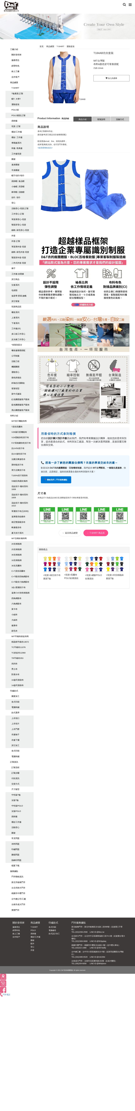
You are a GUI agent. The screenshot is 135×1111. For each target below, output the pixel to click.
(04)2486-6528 (81, 957)
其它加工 (15, 745)
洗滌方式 (120, 119)
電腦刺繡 (15, 707)
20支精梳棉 (16, 544)
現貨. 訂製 (15, 126)
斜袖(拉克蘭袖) (18, 383)
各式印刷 (15, 702)
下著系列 (15, 323)
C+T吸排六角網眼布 (20, 582)
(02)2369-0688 (81, 941)
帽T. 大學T (16, 99)
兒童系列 (15, 285)
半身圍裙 (15, 170)
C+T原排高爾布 (18, 571)
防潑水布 (15, 674)
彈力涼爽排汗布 (18, 470)
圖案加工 (15, 696)
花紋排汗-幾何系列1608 (19, 487)
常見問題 (15, 838)
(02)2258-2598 (81, 932)
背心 (13, 203)
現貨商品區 (16, 306)
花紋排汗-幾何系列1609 (19, 496)
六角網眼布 (16, 604)
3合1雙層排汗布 (18, 587)
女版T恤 (15, 800)
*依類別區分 (16, 345)
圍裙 (13, 159)
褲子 (13, 268)
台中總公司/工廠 (18, 899)
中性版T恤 (16, 795)
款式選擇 (15, 712)
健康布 (14, 625)
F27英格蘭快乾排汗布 (21, 443)
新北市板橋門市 (18, 882)
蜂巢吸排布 (16, 527)
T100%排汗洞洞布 (19, 475)
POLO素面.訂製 (18, 115)
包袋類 (14, 290)
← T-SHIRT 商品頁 (96, 533)
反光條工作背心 (18, 339)
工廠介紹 (14, 49)
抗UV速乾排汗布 (18, 454)
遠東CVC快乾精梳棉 (20, 593)
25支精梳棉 (16, 549)
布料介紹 (14, 416)
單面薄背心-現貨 (18, 219)
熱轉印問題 (16, 860)
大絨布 (14, 620)
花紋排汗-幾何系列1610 (19, 504)
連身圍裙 (15, 164)
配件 (32, 944)
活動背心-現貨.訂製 (19, 208)
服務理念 (15, 60)
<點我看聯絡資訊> (45, 148)
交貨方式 (15, 784)
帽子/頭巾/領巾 (17, 175)
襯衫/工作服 (16, 132)
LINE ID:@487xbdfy (98, 948)
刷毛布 (14, 631)
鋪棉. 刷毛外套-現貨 (20, 252)
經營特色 (15, 66)
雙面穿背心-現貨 (18, 225)
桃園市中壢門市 (18, 893)
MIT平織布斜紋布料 (20, 636)
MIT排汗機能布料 (19, 421)
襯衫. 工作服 (16, 137)
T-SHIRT (15, 88)
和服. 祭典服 (16, 148)
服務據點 (14, 871)
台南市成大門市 (18, 904)
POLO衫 (15, 110)
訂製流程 (15, 767)
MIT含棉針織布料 (19, 538)
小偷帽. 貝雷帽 (17, 186)
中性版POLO (17, 806)
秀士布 (14, 669)
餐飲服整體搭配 (18, 350)
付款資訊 (15, 778)
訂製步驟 (15, 773)
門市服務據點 (78, 922)
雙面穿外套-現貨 (18, 257)
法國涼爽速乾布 (18, 459)
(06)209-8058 (80, 963)
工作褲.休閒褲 (17, 274)
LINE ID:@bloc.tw (97, 932)
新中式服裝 (16, 394)
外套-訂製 (15, 241)
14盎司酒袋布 (17, 685)
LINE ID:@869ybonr (98, 963)
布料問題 (15, 844)
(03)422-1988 (80, 948)
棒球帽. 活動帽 (17, 192)
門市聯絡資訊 (17, 876)
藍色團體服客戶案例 (20, 405)
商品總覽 (14, 82)
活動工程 (15, 361)
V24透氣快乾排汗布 (20, 437)
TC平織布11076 (18, 647)
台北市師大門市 (18, 888)
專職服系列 (16, 143)
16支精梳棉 (16, 560)
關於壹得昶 (16, 55)
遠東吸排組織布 (18, 516)
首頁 (42, 46)
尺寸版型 (15, 789)
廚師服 (14, 121)
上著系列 (15, 317)
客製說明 (101, 119)
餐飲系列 (15, 312)
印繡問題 (15, 849)
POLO (33, 930)
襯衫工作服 (16, 822)
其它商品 (15, 279)
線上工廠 (15, 71)
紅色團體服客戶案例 (20, 399)
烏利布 (14, 664)
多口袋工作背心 (18, 334)
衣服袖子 (15, 734)
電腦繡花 (52, 930)
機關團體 (15, 367)
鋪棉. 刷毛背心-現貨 (20, 230)
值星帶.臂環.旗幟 (18, 296)
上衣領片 (15, 723)
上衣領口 (15, 718)
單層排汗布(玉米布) (20, 511)
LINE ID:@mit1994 (97, 957)
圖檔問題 (15, 855)
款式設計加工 (54, 934)
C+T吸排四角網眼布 (20, 576)
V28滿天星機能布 (19, 432)
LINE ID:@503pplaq (98, 941)
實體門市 (15, 910)
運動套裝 (15, 104)
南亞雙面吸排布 (18, 522)
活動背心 (15, 827)
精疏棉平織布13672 (20, 642)
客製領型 (15, 388)
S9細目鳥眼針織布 (19, 481)
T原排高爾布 (17, 427)
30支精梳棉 (16, 555)
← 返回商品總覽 (70, 533)
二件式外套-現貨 (18, 263)
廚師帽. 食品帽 (17, 181)
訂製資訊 (14, 762)
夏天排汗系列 (17, 533)
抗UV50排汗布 (17, 448)
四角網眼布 (16, 598)
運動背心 (15, 372)
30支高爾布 (16, 565)
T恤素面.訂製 (17, 93)
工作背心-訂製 (17, 214)
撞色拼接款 (16, 377)
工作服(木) (16, 328)
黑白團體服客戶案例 (20, 410)
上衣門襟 (15, 729)
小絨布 (14, 614)
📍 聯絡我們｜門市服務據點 (56, 480)
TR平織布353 (17, 658)
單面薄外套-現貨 (18, 247)
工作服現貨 (16, 154)
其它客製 (15, 301)
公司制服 (15, 356)
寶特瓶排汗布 (17, 465)
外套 (13, 235)
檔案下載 (15, 865)
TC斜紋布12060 (18, 653)
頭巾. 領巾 (15, 197)
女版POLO (16, 811)
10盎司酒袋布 (17, 680)
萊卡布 (14, 609)
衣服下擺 (15, 740)
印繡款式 (14, 691)
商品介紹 (82, 119)
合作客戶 (15, 77)
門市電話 (5, 995)
